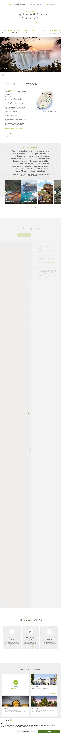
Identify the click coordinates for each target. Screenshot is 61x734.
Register (37, 706)
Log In (54, 1)
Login (37, 705)
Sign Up (57, 1)
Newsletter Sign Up (50, 708)
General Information (50, 706)
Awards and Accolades (29, 705)
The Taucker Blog (29, 710)
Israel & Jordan (7, 712)
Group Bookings (49, 707)
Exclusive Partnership (18, 707)
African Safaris (17, 705)
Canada (6, 710)
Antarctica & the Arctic (8, 706)
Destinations (16, 4)
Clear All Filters (3, 453)
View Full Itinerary (10, 136)
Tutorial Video (38, 707)
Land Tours (17, 711)
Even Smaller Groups (18, 706)
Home (6, 699)
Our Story (27, 706)
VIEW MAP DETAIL (49, 111)
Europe (6, 711)
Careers (27, 715)
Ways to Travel (23, 4)
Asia (5, 707)
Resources (42, 4)
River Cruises (17, 712)
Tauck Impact (28, 707)
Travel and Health (49, 712)
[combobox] (13, 450)
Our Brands (36, 4)
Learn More (8, 590)
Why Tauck (30, 4)
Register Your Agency (39, 715)
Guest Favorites (17, 710)
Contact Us (48, 703)
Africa (6, 705)
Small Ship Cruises (18, 715)
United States (7, 715)
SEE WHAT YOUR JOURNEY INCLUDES (14, 128)
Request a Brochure (50, 711)
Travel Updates (49, 713)
